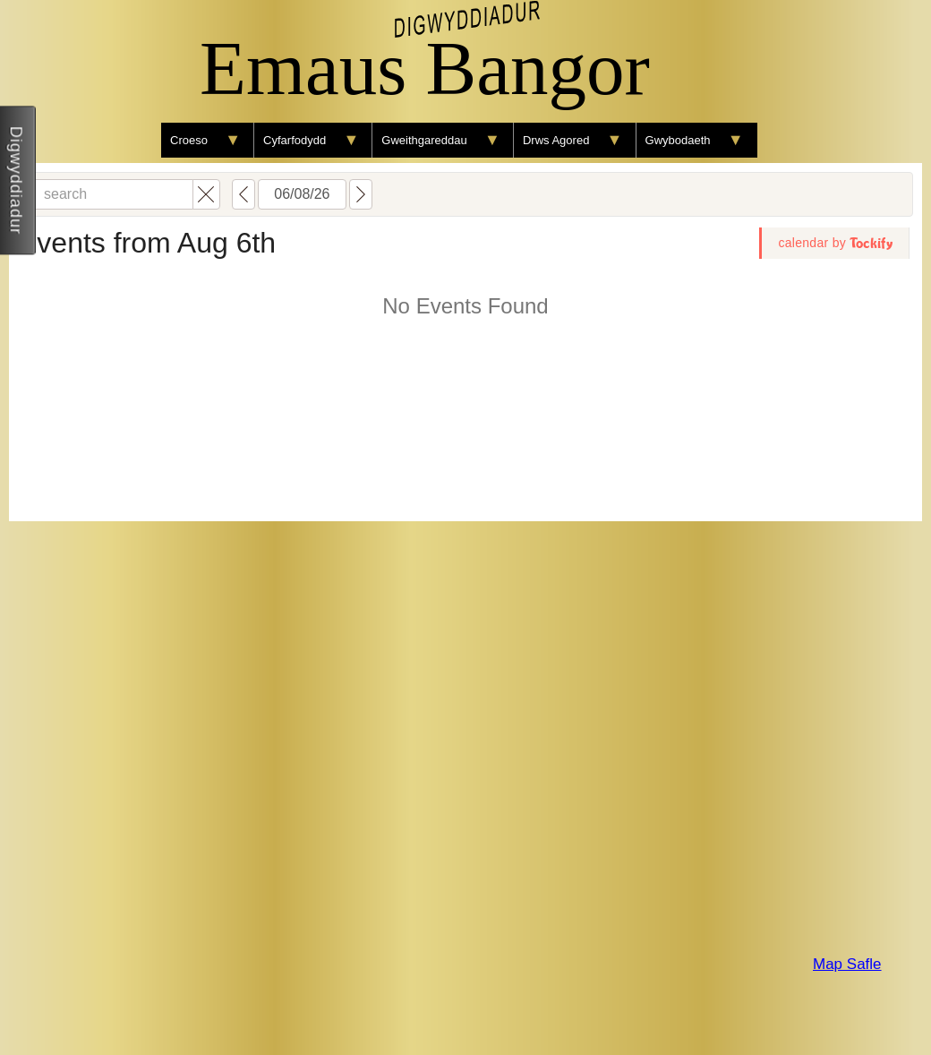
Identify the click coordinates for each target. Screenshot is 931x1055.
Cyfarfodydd (294, 140)
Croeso (189, 140)
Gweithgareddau (423, 140)
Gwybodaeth (678, 140)
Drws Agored (556, 140)
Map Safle (847, 964)
